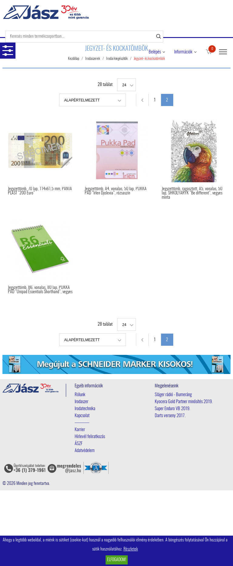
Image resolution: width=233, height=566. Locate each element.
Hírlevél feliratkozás (90, 436)
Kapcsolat (82, 415)
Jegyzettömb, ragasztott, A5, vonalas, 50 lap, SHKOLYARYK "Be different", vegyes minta (192, 193)
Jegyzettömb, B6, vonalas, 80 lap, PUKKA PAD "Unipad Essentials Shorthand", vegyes (40, 290)
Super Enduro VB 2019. (172, 408)
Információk (183, 52)
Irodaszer (81, 402)
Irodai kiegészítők (117, 58)
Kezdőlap (73, 58)
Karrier (80, 429)
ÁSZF (79, 443)
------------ (82, 422)
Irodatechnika (85, 408)
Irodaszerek (92, 58)
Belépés (155, 52)
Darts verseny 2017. (170, 415)
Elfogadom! (116, 560)
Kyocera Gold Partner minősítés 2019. (184, 402)
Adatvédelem (85, 450)
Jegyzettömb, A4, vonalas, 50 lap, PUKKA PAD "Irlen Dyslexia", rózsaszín (116, 191)
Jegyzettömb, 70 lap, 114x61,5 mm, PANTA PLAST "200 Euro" (40, 191)
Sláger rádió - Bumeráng (173, 395)
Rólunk (80, 395)
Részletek (130, 549)
